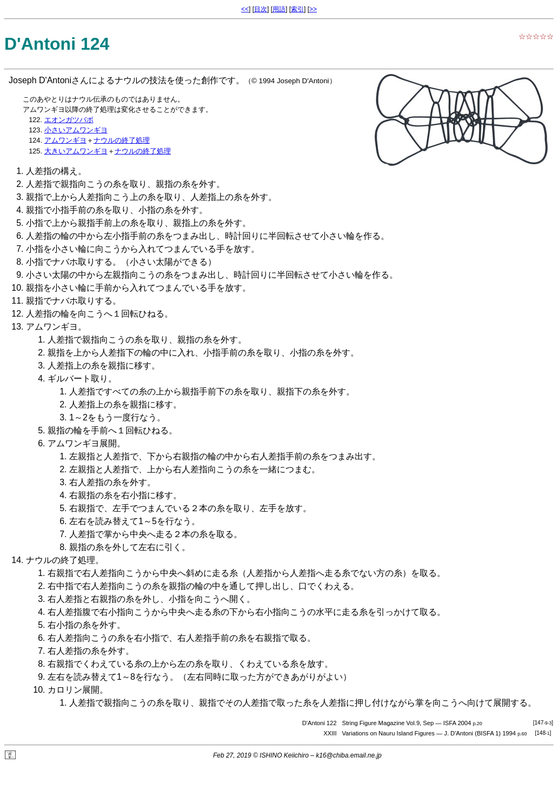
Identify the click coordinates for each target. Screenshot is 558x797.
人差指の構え (52, 171)
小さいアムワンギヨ (76, 130)
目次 (260, 9)
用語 (279, 9)
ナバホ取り (73, 261)
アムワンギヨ (65, 140)
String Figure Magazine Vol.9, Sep (388, 723)
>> (313, 9)
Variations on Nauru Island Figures (388, 733)
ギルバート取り (78, 378)
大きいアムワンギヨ (76, 151)
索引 (297, 9)
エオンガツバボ (69, 120)
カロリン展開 (73, 689)
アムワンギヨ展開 (82, 443)
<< (245, 9)
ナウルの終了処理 (122, 140)
